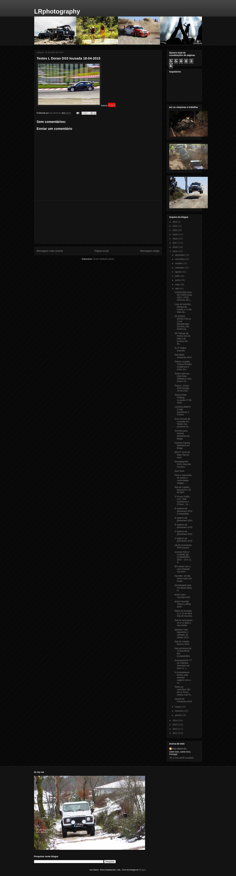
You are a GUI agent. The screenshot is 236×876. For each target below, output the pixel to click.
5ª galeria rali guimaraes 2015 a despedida (183, 511)
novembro (180, 259)
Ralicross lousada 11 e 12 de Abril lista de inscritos (183, 613)
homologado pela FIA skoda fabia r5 (183, 588)
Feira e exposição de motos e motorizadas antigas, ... (183, 479)
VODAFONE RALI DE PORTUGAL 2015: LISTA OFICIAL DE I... (183, 296)
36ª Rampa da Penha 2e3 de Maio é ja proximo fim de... (182, 338)
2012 (175, 729)
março (178, 706)
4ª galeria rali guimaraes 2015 (183, 519)
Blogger (142, 870)
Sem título (179, 471)
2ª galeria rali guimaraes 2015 (183, 532)
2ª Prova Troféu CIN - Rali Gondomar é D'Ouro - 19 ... (182, 500)
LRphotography (57, 11)
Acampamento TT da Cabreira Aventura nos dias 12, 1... (183, 664)
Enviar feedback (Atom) (103, 259)
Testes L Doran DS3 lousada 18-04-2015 (181, 388)
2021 (175, 226)
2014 (175, 720)
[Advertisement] (98, 222)
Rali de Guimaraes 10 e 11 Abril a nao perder (183, 623)
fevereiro (179, 711)
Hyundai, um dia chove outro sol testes (182, 578)
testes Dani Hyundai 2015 (182, 595)
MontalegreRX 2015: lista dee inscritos (182, 464)
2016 (175, 247)
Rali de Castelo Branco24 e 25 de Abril (182, 490)
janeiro (178, 715)
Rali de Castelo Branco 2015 (181, 642)
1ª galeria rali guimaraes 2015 (183, 539)
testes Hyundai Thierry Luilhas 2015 (182, 604)
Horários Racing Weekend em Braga (182, 445)
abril (177, 288)
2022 (175, 222)
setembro (180, 267)
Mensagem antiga (149, 251)
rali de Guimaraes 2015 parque (183, 546)
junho (178, 280)
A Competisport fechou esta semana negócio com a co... (182, 677)
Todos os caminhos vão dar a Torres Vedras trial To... (183, 691)
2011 (175, 733)
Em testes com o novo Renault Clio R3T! (182, 569)
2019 (175, 234)
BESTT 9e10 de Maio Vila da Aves (182, 455)
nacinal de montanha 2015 (183, 700)
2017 (175, 243)
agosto (178, 272)
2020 (175, 230)
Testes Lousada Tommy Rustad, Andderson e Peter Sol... (183, 365)
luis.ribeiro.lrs (179, 748)
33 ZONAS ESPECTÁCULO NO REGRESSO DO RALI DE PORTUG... (182, 322)
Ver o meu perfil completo (181, 758)
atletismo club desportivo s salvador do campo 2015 (181, 633)
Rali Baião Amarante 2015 (183, 356)
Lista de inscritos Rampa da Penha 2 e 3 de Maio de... (182, 308)
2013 (175, 724)
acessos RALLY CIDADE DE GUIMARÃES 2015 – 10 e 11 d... (182, 557)
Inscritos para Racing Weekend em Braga (181, 435)
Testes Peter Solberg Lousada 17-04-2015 (183, 399)
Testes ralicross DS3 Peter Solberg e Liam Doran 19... (182, 377)
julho (177, 276)
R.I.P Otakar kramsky (180, 349)
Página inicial (101, 251)
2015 (175, 251)
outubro (179, 263)
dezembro (180, 255)
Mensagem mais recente (50, 251)
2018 (175, 238)
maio (177, 284)
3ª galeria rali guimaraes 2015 (183, 525)
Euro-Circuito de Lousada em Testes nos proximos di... (182, 423)
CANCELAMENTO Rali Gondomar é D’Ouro (182, 411)
